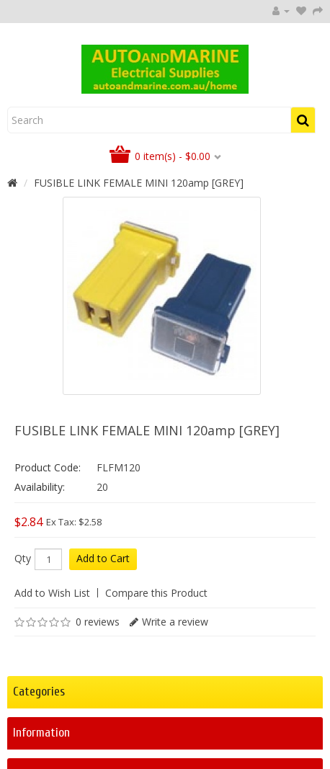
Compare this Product (156, 593)
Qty (22, 558)
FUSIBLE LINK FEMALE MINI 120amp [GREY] (139, 183)
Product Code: (47, 467)
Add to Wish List (52, 592)
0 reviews (98, 621)
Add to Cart (103, 558)
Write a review (175, 621)
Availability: (39, 487)
